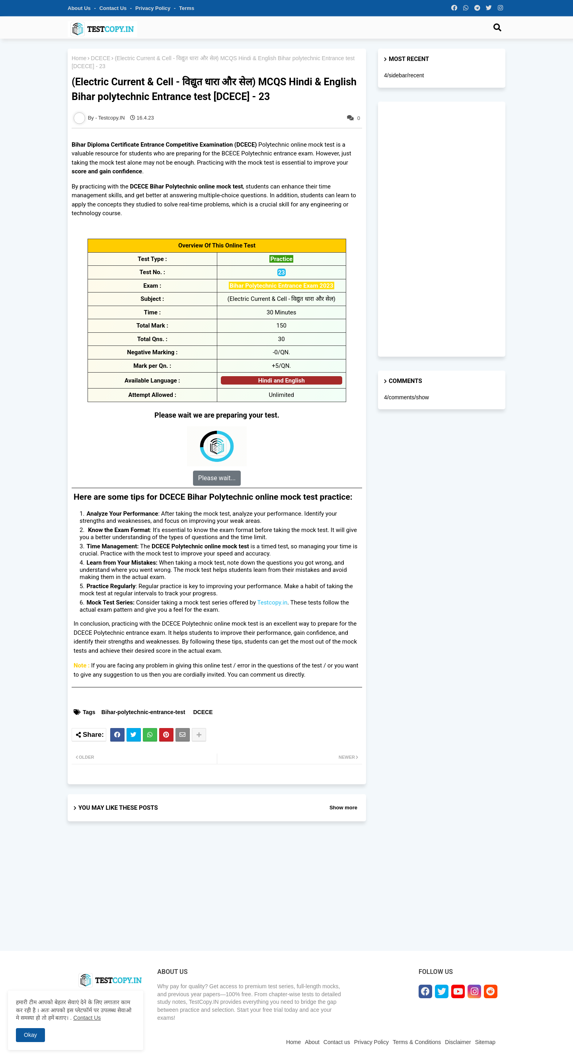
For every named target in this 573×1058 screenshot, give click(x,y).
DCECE (100, 58)
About (312, 1042)
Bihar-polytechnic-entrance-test (143, 712)
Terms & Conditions (417, 1042)
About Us (80, 8)
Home (79, 58)
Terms (186, 8)
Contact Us (87, 1018)
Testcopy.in (272, 602)
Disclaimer (458, 1042)
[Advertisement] (217, 893)
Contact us (113, 8)
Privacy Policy (153, 8)
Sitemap (485, 1042)
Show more (343, 808)
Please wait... (217, 478)
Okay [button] (30, 1035)
